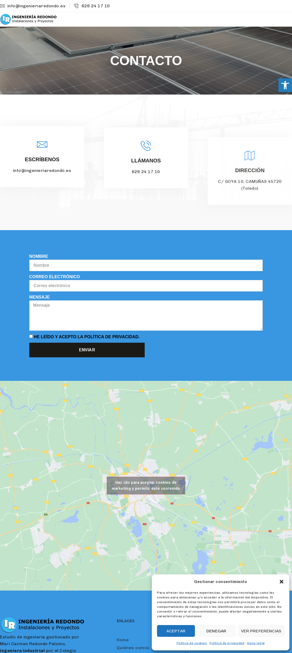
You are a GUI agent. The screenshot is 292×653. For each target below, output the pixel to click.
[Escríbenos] (42, 152)
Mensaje (39, 297)
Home (156, 21)
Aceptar (176, 631)
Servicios (214, 21)
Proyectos (248, 21)
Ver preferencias (261, 631)
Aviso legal (256, 643)
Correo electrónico (54, 277)
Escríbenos (42, 167)
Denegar (216, 631)
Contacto (280, 21)
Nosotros (181, 21)
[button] (285, 85)
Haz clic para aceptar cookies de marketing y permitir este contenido (146, 485)
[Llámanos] (146, 158)
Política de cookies (192, 643)
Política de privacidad (227, 643)
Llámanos (146, 173)
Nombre (38, 256)
